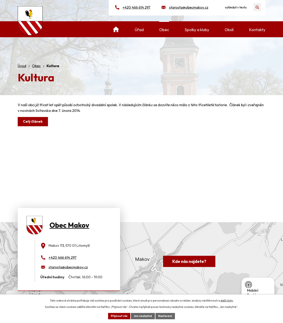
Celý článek (33, 121)
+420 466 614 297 (136, 7)
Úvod (22, 66)
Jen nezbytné (143, 316)
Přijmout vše (119, 316)
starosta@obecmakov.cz (188, 7)
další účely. (227, 300)
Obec (36, 66)
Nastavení (165, 316)
